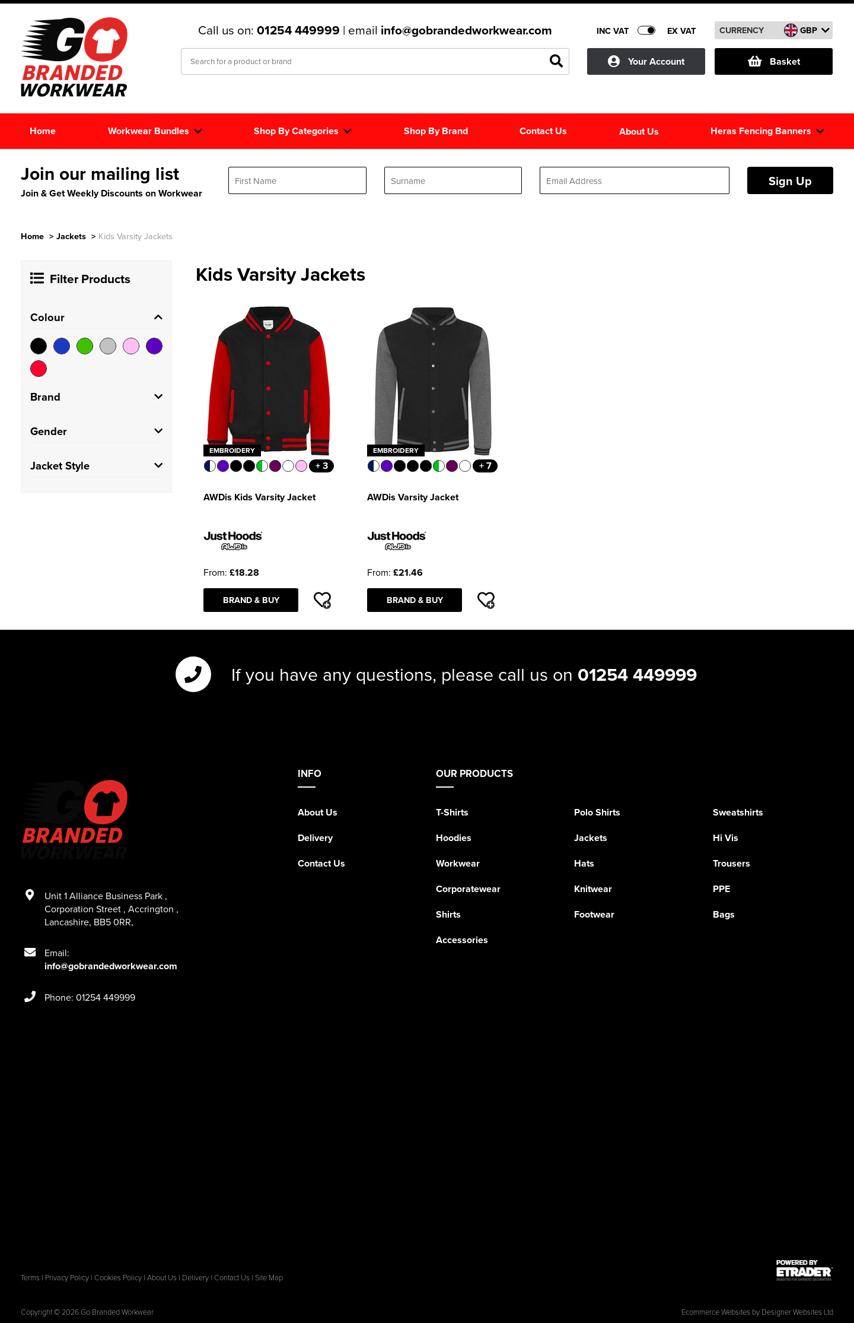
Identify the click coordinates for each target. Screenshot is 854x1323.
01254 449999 (300, 30)
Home (32, 236)
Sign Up (790, 180)
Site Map (269, 1277)
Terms (30, 1277)
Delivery (315, 838)
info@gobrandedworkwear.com (466, 30)
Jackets (71, 236)
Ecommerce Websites (715, 1311)
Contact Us (321, 863)
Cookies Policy (118, 1277)
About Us (317, 812)
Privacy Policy (67, 1277)
